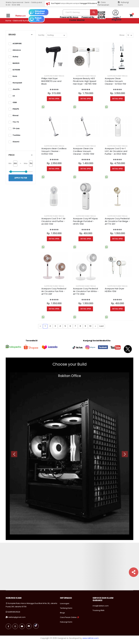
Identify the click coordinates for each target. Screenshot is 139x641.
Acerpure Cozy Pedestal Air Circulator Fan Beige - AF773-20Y (117, 221)
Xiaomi (16, 142)
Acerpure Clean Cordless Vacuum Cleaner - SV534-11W (115, 81)
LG (14, 96)
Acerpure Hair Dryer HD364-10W (114, 290)
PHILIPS (16, 109)
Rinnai (15, 115)
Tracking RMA (98, 610)
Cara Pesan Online (68, 617)
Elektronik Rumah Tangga (54, 76)
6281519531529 (14, 612)
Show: (122, 35)
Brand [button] (12, 34)
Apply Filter (20, 177)
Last (101, 326)
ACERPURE (17, 43)
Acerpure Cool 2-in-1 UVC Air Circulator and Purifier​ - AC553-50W (116, 151)
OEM (15, 102)
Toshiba (16, 135)
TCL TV (16, 122)
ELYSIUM (16, 70)
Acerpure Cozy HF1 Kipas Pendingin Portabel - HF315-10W (85, 221)
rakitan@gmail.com (17, 617)
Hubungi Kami (123, 3)
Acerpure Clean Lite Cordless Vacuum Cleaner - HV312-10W (83, 151)
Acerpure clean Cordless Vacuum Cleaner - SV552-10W (54, 151)
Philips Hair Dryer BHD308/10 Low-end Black (51, 81)
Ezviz (15, 76)
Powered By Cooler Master (81, 19)
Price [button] (12, 155)
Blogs (62, 612)
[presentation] (14, 454)
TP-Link (16, 128)
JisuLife (16, 89)
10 (90, 326)
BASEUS (16, 63)
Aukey (15, 57)
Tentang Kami (66, 608)
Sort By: (41, 35)
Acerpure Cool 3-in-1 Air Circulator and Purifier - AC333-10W (53, 221)
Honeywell (17, 83)
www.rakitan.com (90, 638)
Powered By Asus (69, 17)
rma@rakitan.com (101, 605)
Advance (17, 50)
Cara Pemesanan (103, 3)
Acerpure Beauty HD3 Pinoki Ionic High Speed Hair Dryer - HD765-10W (85, 81)
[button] (131, 16)
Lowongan (64, 603)
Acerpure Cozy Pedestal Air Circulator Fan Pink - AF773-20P (53, 291)
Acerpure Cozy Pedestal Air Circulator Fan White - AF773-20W (85, 291)
